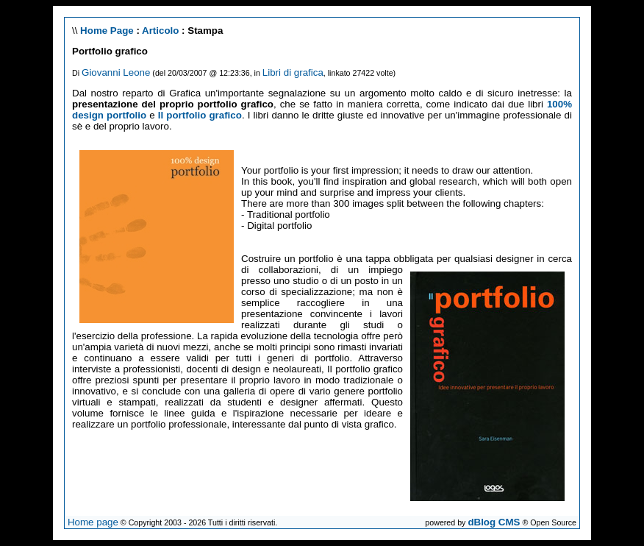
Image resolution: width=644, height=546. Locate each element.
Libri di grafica (292, 72)
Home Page (107, 30)
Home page (93, 522)
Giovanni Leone (116, 72)
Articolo (160, 30)
